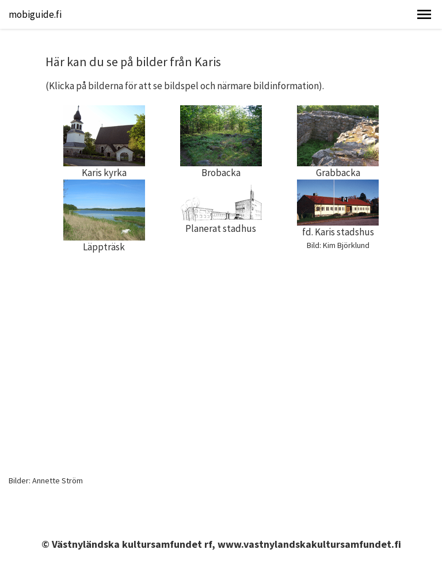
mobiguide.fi (35, 14)
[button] (424, 14)
